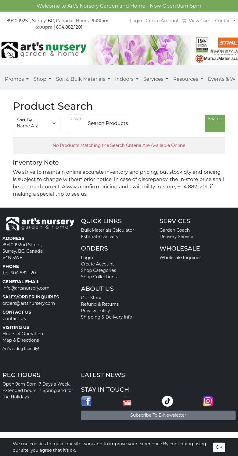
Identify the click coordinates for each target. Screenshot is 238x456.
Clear (75, 118)
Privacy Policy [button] (95, 310)
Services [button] (153, 79)
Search (215, 118)
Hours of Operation (22, 334)
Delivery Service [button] (176, 236)
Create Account (162, 20)
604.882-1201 (24, 273)
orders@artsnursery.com (28, 303)
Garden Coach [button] (175, 230)
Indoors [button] (124, 79)
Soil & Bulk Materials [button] (80, 79)
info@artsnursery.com (25, 288)
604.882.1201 (69, 27)
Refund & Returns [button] (100, 304)
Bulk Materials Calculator (107, 230)
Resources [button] (185, 79)
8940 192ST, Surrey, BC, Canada (39, 20)
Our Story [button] (91, 298)
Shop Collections (99, 277)
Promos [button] (14, 79)
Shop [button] (40, 79)
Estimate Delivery (99, 236)
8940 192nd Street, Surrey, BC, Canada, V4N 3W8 (23, 251)
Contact (223, 20)
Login (136, 20)
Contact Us (14, 318)
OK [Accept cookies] (219, 447)
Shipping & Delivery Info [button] (106, 317)
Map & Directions (20, 340)
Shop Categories (98, 270)
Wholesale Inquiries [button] (181, 257)
